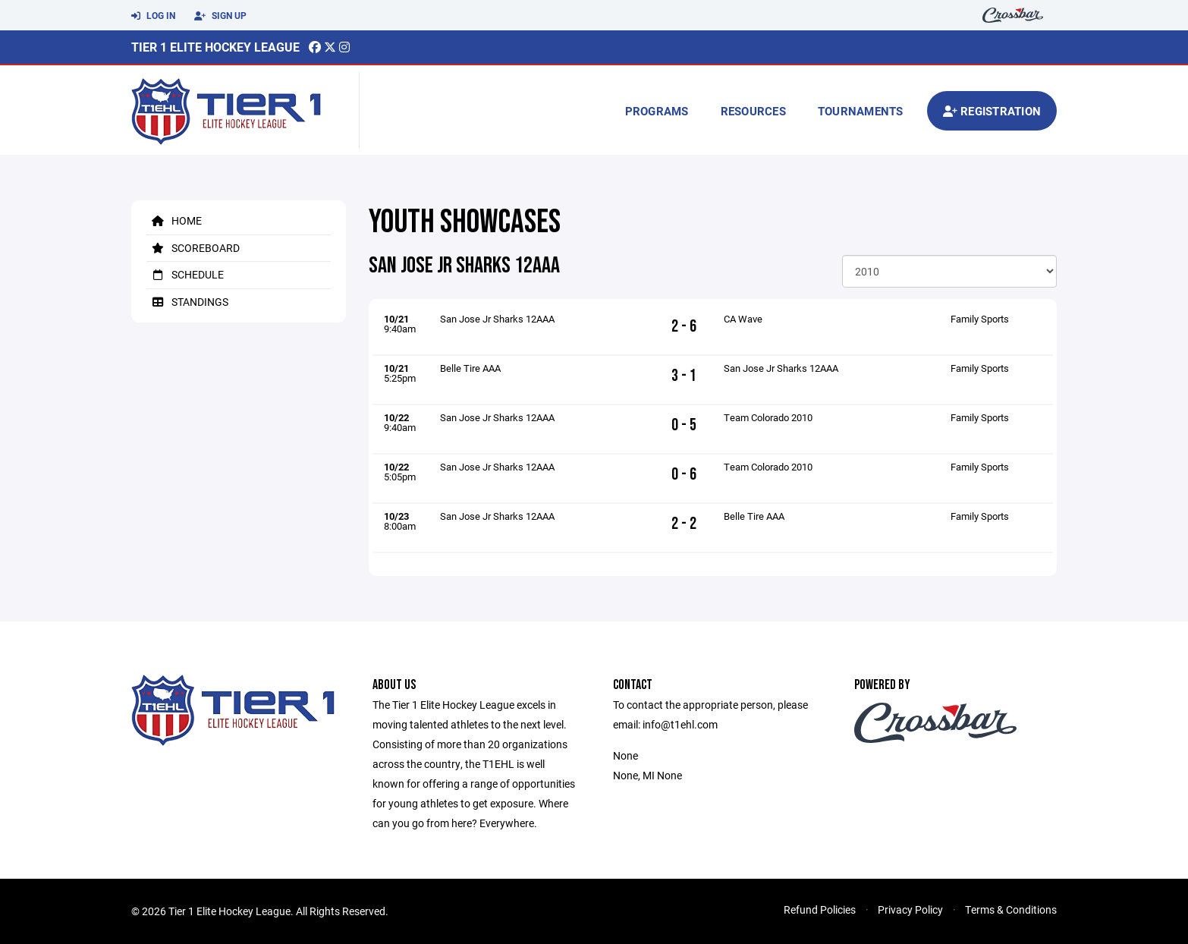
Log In (153, 16)
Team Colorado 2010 (768, 417)
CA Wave (743, 319)
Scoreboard (193, 248)
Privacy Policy (910, 909)
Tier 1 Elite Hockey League (215, 47)
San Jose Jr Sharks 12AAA (497, 319)
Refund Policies (820, 909)
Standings (187, 301)
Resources (753, 110)
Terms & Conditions (1011, 909)
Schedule (185, 274)
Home (174, 220)
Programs (657, 110)
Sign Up (220, 16)
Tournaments (861, 110)
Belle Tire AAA (470, 368)
